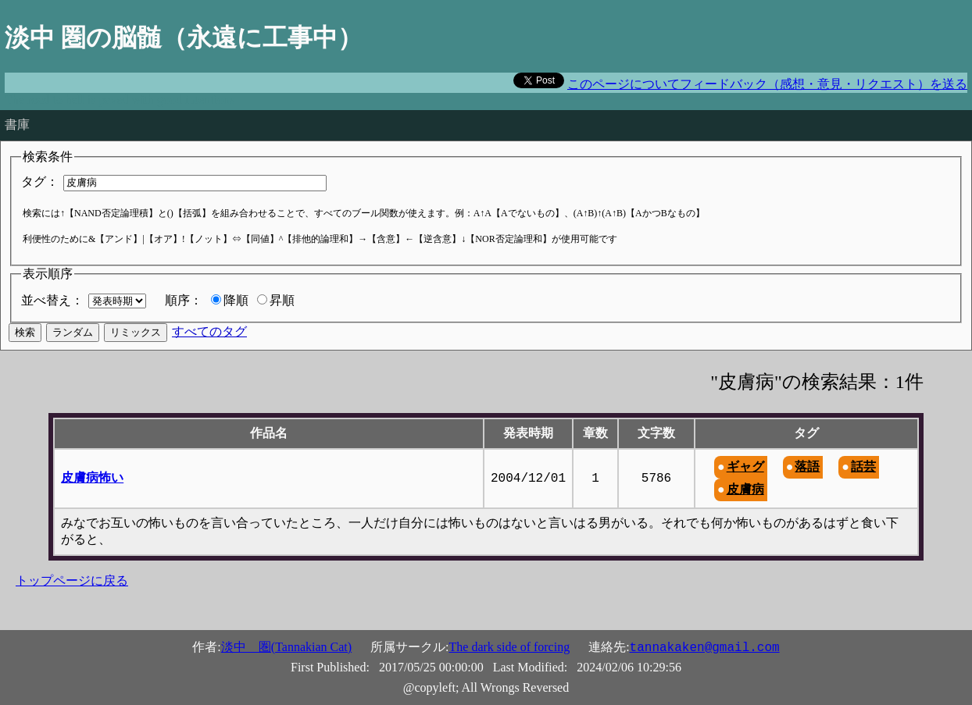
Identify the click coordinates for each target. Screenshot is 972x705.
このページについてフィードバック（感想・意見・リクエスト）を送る (767, 84)
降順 (235, 300)
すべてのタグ (209, 331)
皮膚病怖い (92, 477)
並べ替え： (52, 300)
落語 (807, 466)
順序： (183, 300)
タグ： (40, 181)
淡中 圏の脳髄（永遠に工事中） (184, 37)
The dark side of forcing (509, 646)
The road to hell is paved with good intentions (119, 99)
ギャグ (745, 466)
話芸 (863, 466)
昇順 (282, 300)
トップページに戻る (72, 580)
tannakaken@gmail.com (705, 648)
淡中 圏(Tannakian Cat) (286, 646)
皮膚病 (745, 489)
